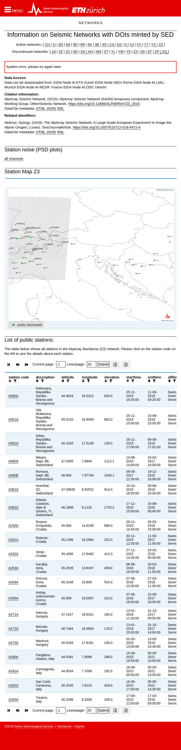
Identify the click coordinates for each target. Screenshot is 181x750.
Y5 (128, 52)
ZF (149, 52)
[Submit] (103, 364)
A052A (13, 443)
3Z (61, 52)
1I (54, 44)
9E (97, 44)
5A (68, 44)
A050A (13, 396)
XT (106, 52)
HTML (40, 108)
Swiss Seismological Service (33, 726)
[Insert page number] (61, 364)
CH (48, 44)
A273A (13, 643)
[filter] (14, 381)
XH (90, 52)
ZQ (164, 52)
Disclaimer (65, 726)
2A (54, 52)
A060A (13, 461)
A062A (13, 507)
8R (82, 44)
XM (98, 52)
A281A (13, 671)
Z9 (142, 52)
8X (90, 44)
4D (60, 44)
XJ (132, 44)
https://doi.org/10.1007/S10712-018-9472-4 (106, 127)
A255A (13, 598)
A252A (13, 554)
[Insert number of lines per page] (91, 364)
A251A (13, 540)
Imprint (80, 726)
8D (75, 44)
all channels (13, 159)
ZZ (161, 44)
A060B (13, 475)
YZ (154, 44)
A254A (13, 582)
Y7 (146, 44)
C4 (111, 44)
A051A (13, 419)
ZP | (157, 52)
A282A (13, 685)
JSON (51, 108)
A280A (13, 657)
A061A (13, 489)
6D (75, 52)
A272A (13, 628)
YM (120, 52)
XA (83, 52)
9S (104, 44)
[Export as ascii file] (126, 365)
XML (60, 108)
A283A (13, 699)
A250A (13, 525)
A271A (13, 614)
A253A (13, 568)
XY (139, 44)
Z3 (135, 52)
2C (68, 52)
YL (113, 52)
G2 (119, 44)
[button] (13, 10)
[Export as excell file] (115, 365)
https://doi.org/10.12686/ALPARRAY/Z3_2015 (104, 104)
